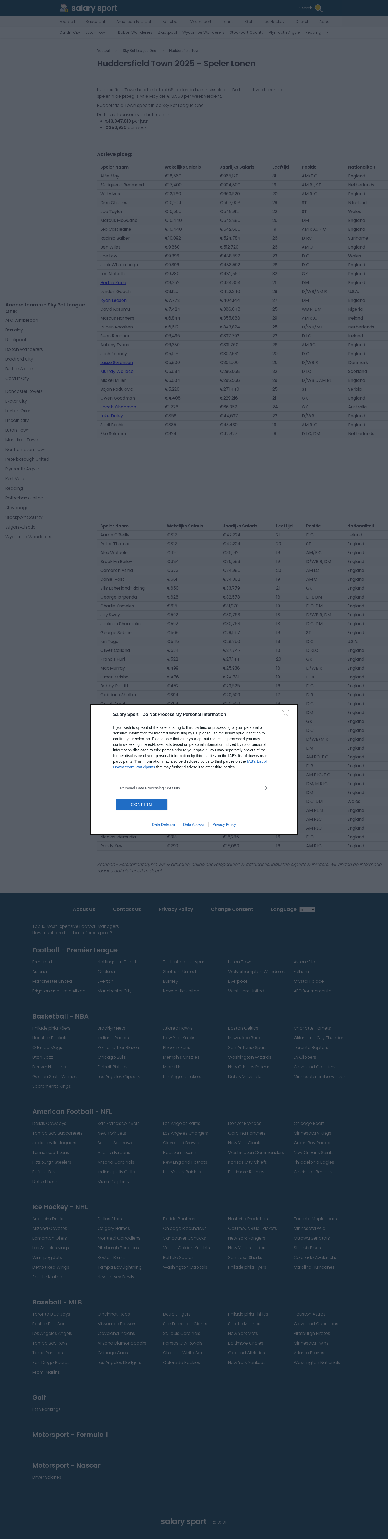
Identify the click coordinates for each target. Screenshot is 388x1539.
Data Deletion (163, 824)
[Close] (287, 715)
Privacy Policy (224, 824)
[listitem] (194, 788)
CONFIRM (141, 804)
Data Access (193, 824)
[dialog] (194, 769)
